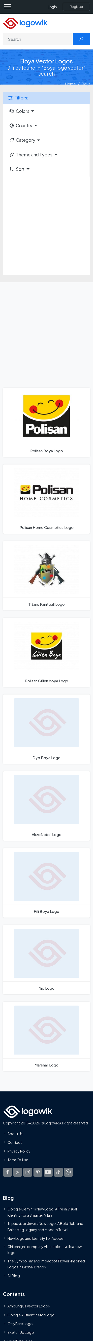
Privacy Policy (19, 1151)
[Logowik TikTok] (58, 1172)
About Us (15, 1133)
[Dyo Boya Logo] (46, 729)
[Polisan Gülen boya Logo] (46, 652)
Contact (14, 1142)
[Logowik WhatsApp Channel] (68, 1172)
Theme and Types (30, 154)
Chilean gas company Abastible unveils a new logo (44, 1249)
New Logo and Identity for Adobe (35, 1238)
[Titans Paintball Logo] (46, 575)
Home (70, 83)
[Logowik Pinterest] (37, 1172)
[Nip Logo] (46, 959)
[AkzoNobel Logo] (46, 806)
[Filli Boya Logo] (46, 883)
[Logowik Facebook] (7, 1172)
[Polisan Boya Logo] (46, 422)
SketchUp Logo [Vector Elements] (20, 1332)
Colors (19, 111)
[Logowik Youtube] (48, 1172)
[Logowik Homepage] (25, 22)
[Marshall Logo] (46, 1036)
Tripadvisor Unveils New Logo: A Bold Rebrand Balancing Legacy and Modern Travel (45, 1226)
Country (20, 125)
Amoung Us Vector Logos (28, 1306)
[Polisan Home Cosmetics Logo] (46, 499)
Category (22, 140)
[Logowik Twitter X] (17, 1172)
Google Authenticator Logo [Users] (31, 1315)
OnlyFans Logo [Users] (20, 1323)
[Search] (38, 39)
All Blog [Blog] (13, 1276)
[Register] (76, 7)
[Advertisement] (46, 225)
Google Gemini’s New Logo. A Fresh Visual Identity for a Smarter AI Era (42, 1212)
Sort (17, 169)
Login (52, 7)
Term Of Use (17, 1160)
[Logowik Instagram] (27, 1172)
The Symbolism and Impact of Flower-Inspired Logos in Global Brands (46, 1264)
